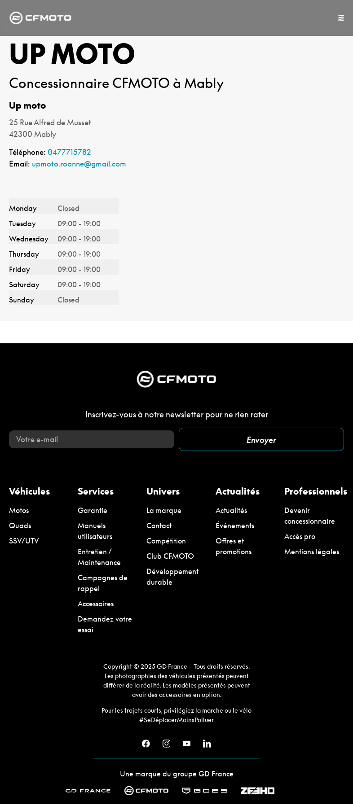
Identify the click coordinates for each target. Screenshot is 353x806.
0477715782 (69, 152)
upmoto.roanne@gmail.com (79, 163)
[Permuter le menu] (341, 18)
